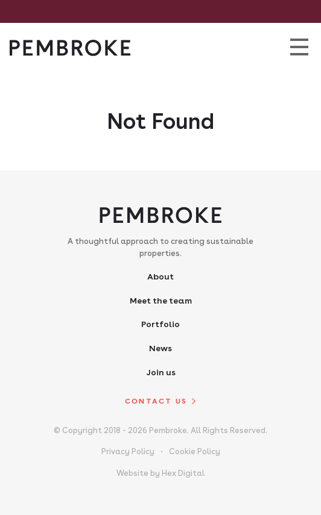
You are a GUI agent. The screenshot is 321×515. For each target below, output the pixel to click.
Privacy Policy (127, 451)
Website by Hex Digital (160, 473)
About (160, 276)
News (160, 348)
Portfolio (160, 324)
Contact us (156, 401)
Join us (161, 372)
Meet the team (161, 300)
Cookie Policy (194, 451)
